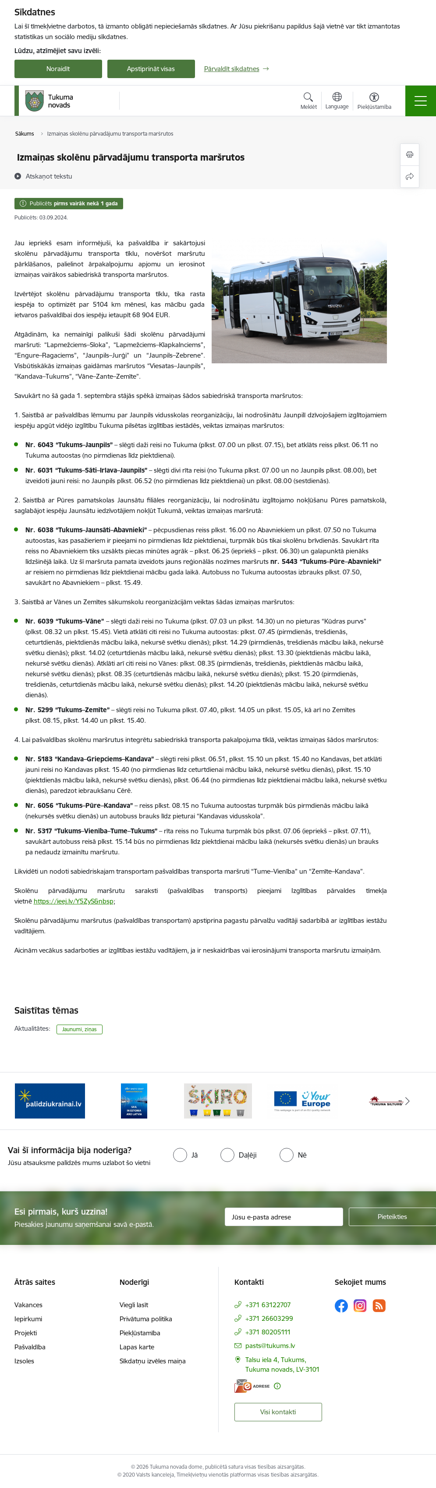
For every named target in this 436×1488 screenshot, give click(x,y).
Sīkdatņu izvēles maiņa (153, 1361)
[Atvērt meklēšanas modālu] (308, 102)
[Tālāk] (407, 1101)
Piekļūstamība (140, 1333)
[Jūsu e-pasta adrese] (284, 1217)
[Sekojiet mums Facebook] (341, 1305)
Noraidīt (58, 69)
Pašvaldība (30, 1347)
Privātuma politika (146, 1319)
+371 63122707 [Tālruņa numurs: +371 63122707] (268, 1305)
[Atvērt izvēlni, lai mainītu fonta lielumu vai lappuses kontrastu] (374, 102)
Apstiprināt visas (151, 69)
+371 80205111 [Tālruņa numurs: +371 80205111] (268, 1332)
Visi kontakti (278, 1412)
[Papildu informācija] (277, 1386)
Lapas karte (137, 1347)
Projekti (25, 1333)
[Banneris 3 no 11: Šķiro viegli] (218, 1100)
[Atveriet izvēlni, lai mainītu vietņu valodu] (337, 102)
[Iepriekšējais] (29, 1101)
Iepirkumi (28, 1319)
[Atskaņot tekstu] (49, 176)
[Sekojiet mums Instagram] (360, 1305)
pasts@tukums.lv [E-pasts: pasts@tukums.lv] (270, 1345)
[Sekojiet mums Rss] (379, 1305)
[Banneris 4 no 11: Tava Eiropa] (302, 1100)
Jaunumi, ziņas (79, 1029)
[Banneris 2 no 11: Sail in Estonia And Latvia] (134, 1100)
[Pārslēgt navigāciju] (420, 101)
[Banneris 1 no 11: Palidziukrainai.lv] (50, 1100)
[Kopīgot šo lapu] (410, 176)
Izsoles (24, 1361)
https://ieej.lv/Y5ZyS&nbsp (73, 901)
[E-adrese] (251, 1386)
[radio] (185, 1155)
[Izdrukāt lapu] (410, 154)
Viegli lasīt (134, 1305)
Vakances (28, 1305)
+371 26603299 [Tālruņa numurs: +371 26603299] (269, 1318)
